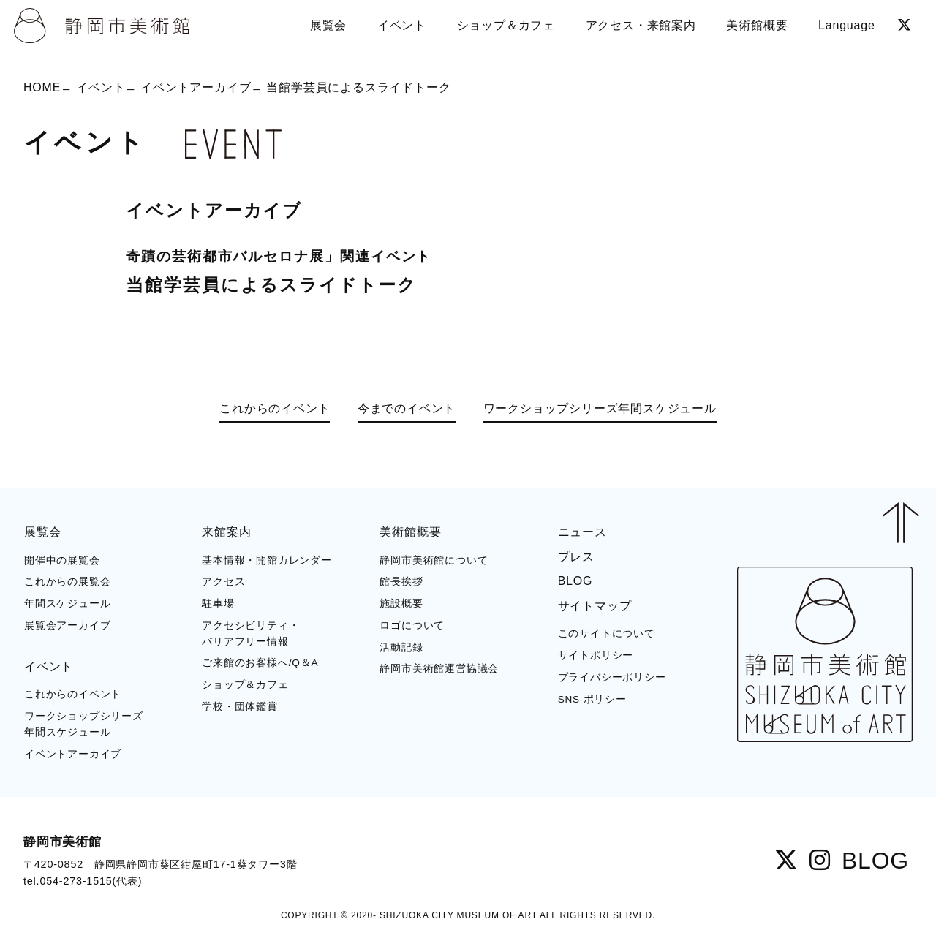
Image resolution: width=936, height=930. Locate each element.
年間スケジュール (67, 603)
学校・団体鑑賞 (240, 706)
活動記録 (401, 647)
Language (846, 25)
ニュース (582, 532)
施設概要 (401, 603)
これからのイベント (274, 408)
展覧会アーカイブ (67, 625)
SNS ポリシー (592, 699)
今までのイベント (407, 408)
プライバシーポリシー (612, 677)
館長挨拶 (401, 581)
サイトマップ (595, 606)
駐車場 (218, 603)
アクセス (223, 581)
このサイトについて (606, 633)
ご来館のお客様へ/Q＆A (260, 662)
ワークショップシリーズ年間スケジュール (600, 408)
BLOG (575, 581)
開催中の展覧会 (62, 560)
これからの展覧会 (67, 581)
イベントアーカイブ (195, 87)
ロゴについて (412, 625)
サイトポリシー (596, 655)
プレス (576, 557)
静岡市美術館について (434, 560)
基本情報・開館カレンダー (267, 560)
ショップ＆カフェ (245, 684)
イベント (100, 87)
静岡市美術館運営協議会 (439, 668)
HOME (42, 87)
